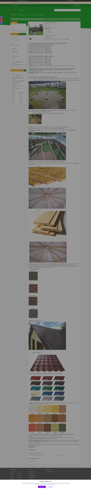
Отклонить (51, 486)
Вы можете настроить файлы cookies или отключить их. (45, 484)
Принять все (42, 486)
